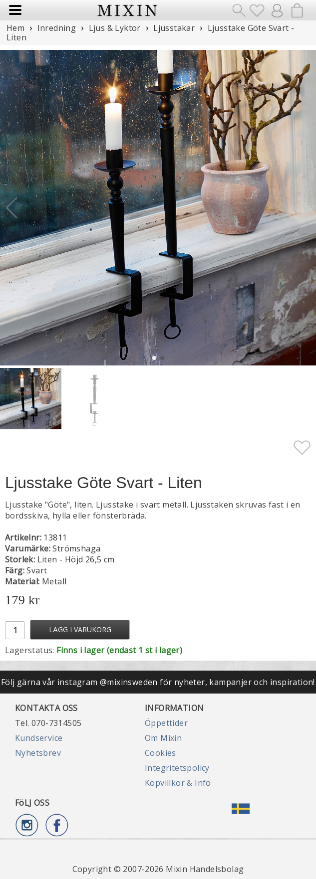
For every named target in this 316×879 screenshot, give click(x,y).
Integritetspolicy (177, 767)
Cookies (160, 752)
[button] (304, 208)
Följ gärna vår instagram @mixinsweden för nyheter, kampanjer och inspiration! (158, 682)
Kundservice (38, 737)
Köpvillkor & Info (178, 782)
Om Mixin (163, 737)
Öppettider (166, 722)
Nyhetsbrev (38, 752)
